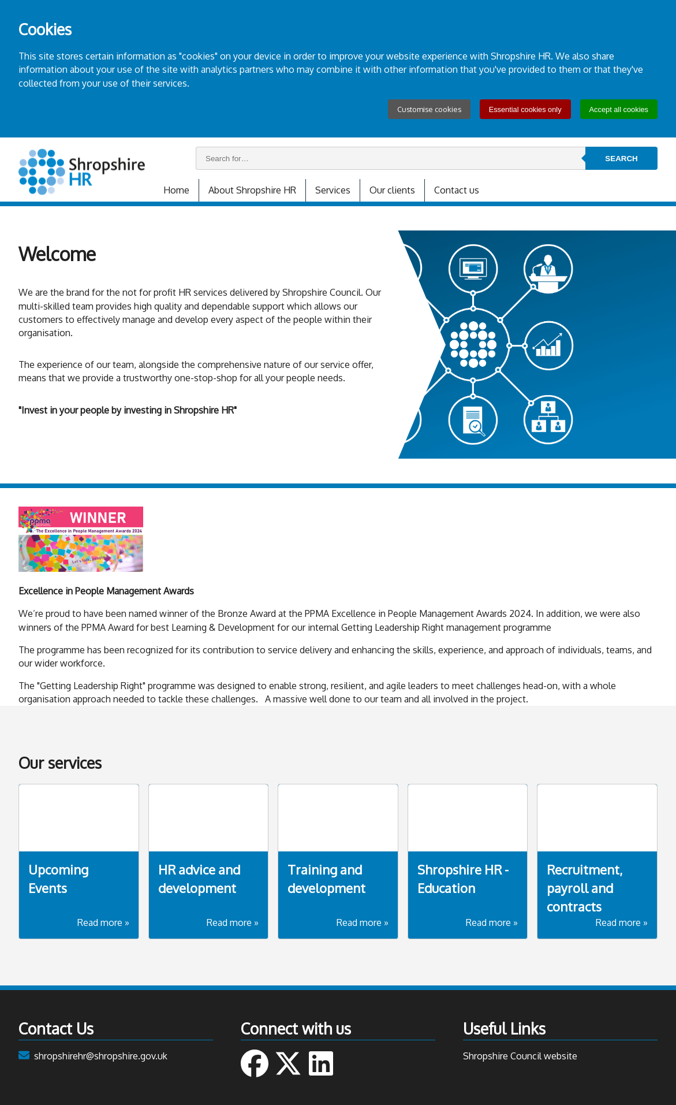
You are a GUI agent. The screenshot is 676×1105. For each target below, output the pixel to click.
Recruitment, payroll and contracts (584, 887)
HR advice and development (199, 878)
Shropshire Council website (520, 1056)
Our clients (392, 190)
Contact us (456, 190)
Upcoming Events (58, 878)
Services (332, 190)
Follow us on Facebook (254, 1063)
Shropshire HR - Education (463, 878)
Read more (103, 922)
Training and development (326, 878)
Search (621, 158)
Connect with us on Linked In (321, 1063)
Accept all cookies (618, 109)
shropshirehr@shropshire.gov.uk (100, 1056)
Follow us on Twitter (288, 1063)
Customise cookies (429, 109)
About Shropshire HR (252, 190)
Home (176, 190)
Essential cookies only (525, 109)
